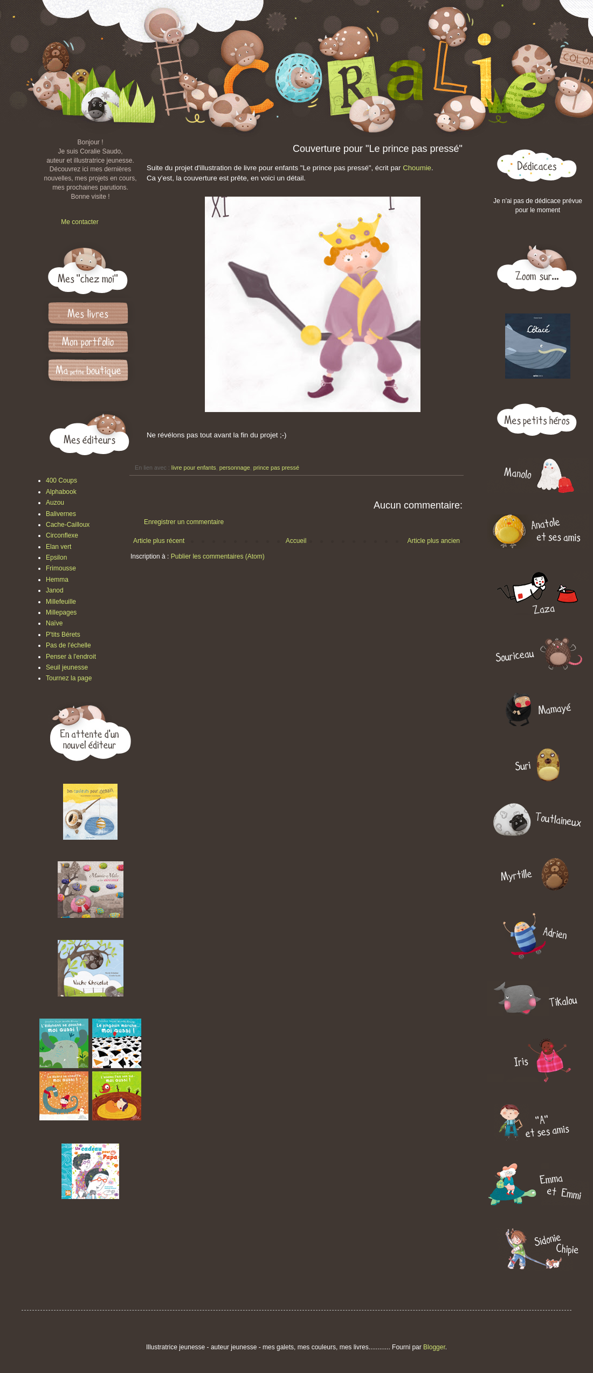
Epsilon (56, 557)
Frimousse (61, 568)
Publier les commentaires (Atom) (218, 556)
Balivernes (61, 514)
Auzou (55, 502)
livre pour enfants (193, 467)
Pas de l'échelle (68, 645)
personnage (234, 467)
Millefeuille (61, 601)
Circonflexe (62, 535)
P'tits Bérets (63, 634)
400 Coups (61, 480)
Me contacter (79, 222)
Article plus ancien (434, 541)
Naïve (54, 623)
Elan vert (58, 546)
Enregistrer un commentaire (184, 522)
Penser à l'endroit (71, 656)
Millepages (61, 612)
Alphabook (61, 492)
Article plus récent (158, 541)
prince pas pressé (276, 467)
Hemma (57, 579)
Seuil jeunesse (67, 667)
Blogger (434, 1347)
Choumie (417, 168)
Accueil (296, 541)
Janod (55, 590)
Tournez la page (69, 678)
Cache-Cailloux (67, 524)
